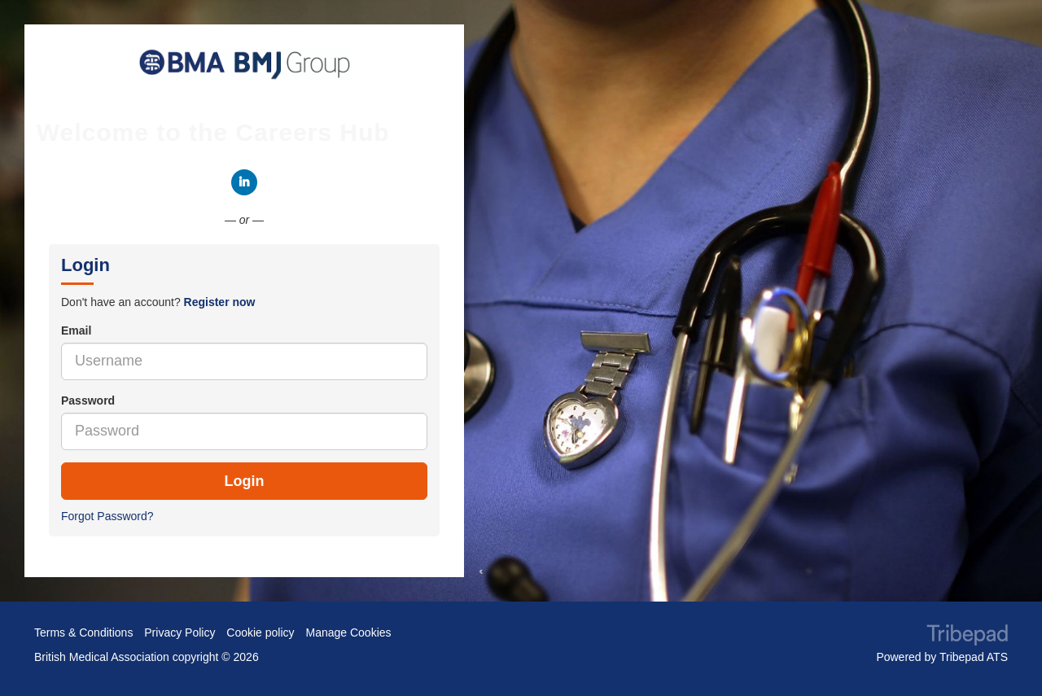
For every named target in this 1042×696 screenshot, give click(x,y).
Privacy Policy (179, 632)
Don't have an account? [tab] (158, 302)
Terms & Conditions (83, 632)
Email (76, 330)
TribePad (967, 636)
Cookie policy (260, 632)
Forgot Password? (107, 516)
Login (245, 481)
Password (88, 400)
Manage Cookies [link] (348, 632)
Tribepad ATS (973, 656)
